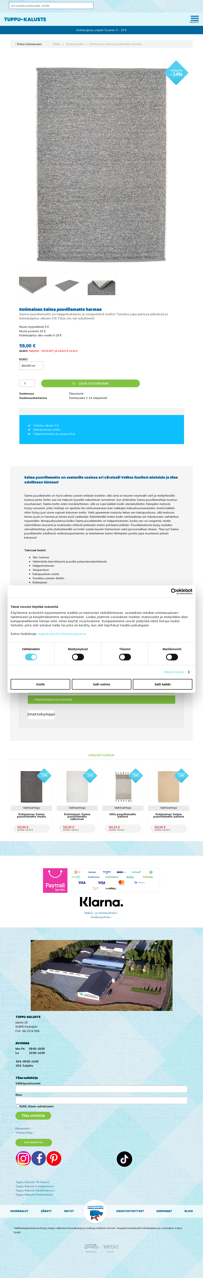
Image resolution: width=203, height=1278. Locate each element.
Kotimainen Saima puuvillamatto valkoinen (77, 816)
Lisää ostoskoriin (90, 383)
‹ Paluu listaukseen (28, 44)
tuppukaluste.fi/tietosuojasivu (62, 634)
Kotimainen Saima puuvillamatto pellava (168, 815)
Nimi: (18, 1094)
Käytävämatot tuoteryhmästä (53, 699)
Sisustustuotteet (130, 1211)
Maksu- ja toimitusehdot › (101, 913)
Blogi (188, 1211)
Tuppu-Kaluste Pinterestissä (34, 1194)
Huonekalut (19, 1211)
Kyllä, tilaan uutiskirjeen (37, 1106)
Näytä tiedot (174, 672)
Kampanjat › (23, 1128)
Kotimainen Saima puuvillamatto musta (31, 815)
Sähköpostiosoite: (28, 1083)
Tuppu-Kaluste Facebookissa (34, 1190)
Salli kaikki (163, 684)
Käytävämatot (75, 44)
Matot (56, 44)
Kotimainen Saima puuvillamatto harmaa (115, 44)
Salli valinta (101, 684)
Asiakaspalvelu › (101, 917)
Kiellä (40, 684)
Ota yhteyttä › (33, 1142)
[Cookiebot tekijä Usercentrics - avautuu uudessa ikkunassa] (174, 591)
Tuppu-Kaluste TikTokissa (32, 1182)
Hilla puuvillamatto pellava (122, 815)
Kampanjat (164, 1211)
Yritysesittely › (24, 1132)
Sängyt (46, 1211)
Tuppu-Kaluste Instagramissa (34, 1186)
